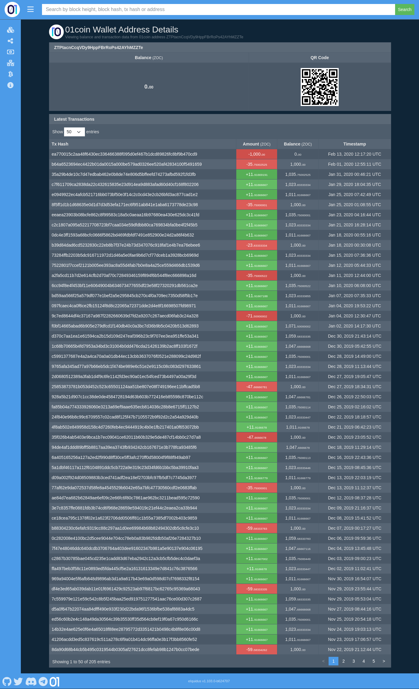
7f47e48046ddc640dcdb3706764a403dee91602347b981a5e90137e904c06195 (127, 548)
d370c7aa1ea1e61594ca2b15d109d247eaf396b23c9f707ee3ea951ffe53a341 (125, 336)
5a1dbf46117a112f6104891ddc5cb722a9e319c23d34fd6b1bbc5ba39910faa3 (125, 467)
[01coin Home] (12, 9)
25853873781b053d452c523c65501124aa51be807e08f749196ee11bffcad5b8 (126, 386)
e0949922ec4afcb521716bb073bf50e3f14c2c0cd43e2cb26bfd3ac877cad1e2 (125, 194)
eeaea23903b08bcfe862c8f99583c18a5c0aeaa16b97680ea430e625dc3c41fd (126, 214)
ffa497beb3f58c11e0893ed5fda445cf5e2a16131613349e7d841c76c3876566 (124, 568)
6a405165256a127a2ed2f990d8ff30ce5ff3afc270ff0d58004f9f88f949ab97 (121, 457)
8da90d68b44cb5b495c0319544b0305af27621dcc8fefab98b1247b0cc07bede (126, 649)
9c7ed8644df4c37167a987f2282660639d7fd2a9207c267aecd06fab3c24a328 (125, 315)
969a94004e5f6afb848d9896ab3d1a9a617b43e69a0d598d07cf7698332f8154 (126, 578)
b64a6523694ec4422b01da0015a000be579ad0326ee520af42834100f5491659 (127, 164)
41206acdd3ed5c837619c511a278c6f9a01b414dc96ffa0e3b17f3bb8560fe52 (124, 639)
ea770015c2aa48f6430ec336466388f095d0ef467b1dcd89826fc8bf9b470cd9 (124, 154)
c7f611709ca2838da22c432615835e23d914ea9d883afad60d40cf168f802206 (125, 184)
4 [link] (364, 661)
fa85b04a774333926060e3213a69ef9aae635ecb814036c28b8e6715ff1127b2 (125, 406)
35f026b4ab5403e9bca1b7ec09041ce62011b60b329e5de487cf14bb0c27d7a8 (126, 437)
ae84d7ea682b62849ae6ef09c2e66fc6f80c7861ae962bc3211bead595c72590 (126, 497)
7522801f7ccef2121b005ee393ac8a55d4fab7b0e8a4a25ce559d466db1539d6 (126, 265)
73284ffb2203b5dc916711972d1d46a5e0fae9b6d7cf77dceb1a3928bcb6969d (125, 255)
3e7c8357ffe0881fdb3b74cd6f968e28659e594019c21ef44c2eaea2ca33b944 (124, 507)
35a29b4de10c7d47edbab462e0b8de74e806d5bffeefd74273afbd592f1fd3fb (124, 174)
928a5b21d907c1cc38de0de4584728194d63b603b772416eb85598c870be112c (127, 396)
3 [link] (353, 661)
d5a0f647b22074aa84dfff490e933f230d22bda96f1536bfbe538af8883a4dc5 (123, 609)
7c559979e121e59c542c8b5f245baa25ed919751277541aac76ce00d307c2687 (127, 598)
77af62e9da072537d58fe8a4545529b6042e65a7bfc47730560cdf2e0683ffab (124, 487)
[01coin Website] (54, 681)
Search (404, 9)
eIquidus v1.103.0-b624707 (209, 681)
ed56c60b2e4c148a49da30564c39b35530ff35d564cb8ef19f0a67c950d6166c (125, 619)
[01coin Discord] (31, 681)
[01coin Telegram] (43, 681)
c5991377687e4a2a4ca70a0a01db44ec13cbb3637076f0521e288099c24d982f (126, 356)
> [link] (384, 661)
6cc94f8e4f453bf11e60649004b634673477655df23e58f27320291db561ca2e (125, 285)
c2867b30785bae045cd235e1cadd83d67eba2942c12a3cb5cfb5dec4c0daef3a (126, 558)
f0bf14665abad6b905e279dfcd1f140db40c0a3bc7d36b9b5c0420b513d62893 (125, 326)
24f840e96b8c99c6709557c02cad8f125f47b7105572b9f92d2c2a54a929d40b (125, 417)
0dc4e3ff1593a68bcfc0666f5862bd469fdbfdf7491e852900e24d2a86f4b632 (123, 235)
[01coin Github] (7, 681)
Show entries (75, 131)
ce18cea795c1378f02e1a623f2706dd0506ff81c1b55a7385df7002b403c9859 (124, 518)
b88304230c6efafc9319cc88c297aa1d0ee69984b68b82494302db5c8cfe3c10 (125, 528)
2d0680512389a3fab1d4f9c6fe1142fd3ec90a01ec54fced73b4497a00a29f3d (124, 376)
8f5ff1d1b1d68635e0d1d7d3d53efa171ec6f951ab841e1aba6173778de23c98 (125, 204)
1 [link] (333, 661)
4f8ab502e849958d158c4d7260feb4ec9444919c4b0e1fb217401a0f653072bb (125, 427)
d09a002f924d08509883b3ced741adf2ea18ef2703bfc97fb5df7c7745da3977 (124, 477)
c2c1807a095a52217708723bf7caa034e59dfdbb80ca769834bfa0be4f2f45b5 (125, 224)
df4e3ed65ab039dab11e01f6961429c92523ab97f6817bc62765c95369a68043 (126, 588)
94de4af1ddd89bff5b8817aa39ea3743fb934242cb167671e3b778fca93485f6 (124, 447)
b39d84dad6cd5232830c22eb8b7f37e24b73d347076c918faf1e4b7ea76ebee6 (126, 245)
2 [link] (343, 661)
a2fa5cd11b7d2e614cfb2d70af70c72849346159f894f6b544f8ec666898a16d (124, 275)
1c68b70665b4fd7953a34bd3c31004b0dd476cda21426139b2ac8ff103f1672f (124, 346)
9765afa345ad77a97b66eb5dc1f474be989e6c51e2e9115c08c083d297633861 (126, 366)
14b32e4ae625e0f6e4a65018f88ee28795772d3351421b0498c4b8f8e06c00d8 (126, 629)
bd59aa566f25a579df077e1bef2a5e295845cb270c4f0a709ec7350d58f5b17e (125, 295)
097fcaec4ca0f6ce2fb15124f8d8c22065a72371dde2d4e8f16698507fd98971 (124, 305)
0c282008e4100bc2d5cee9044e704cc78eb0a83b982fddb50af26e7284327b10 (126, 538)
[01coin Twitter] (18, 681)
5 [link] (374, 661)
